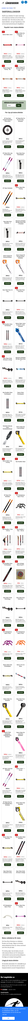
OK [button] (8, 1018)
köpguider (3, 982)
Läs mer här (7, 61)
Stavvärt (4, 989)
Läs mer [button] (4, 1014)
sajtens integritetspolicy (15, 994)
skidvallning (21, 982)
